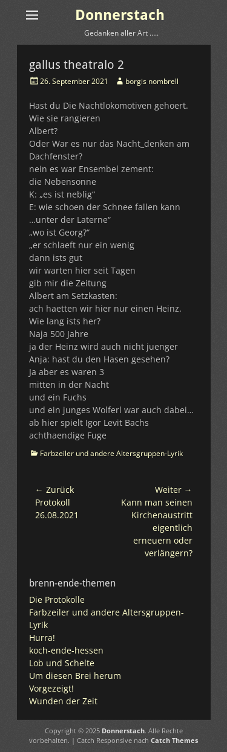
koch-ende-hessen (66, 650)
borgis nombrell (152, 81)
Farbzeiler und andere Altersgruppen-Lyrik (111, 453)
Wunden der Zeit (63, 701)
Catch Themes (174, 740)
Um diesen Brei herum (75, 675)
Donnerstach (120, 15)
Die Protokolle (57, 599)
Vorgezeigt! (51, 688)
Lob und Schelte (61, 663)
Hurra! (42, 637)
